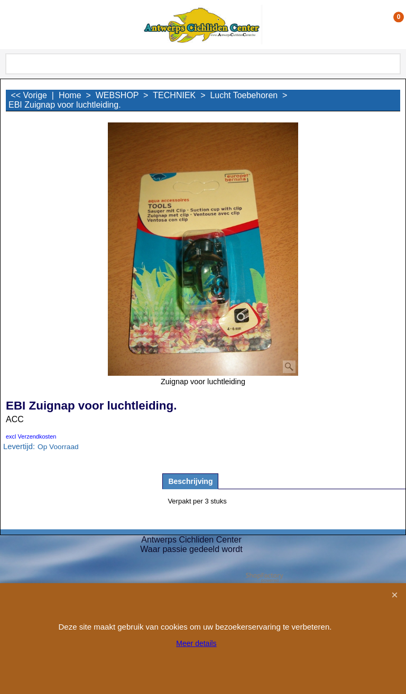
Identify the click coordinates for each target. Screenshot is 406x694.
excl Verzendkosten (31, 436)
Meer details (196, 643)
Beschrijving (190, 481)
